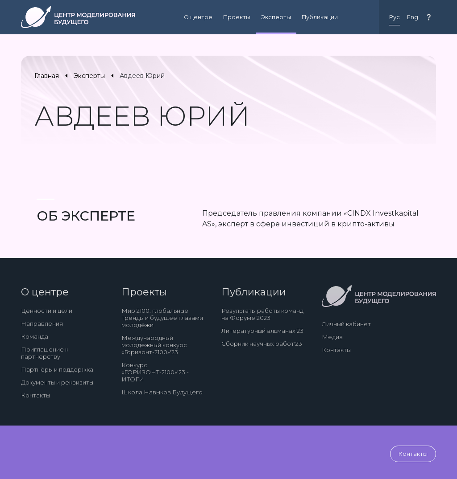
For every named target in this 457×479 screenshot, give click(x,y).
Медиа (332, 336)
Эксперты (276, 17)
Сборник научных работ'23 (261, 343)
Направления (42, 323)
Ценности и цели (46, 310)
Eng (412, 17)
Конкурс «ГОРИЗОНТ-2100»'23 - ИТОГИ (155, 372)
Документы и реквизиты (57, 382)
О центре (198, 17)
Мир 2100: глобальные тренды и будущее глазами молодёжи (162, 317)
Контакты (35, 395)
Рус (394, 17)
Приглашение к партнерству (44, 353)
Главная (46, 76)
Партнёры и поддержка (57, 369)
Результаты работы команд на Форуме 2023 (262, 314)
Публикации (320, 17)
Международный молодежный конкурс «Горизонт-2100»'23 (154, 345)
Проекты (236, 17)
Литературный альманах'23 (262, 330)
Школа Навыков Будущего (162, 392)
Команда (34, 336)
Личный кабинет (346, 324)
